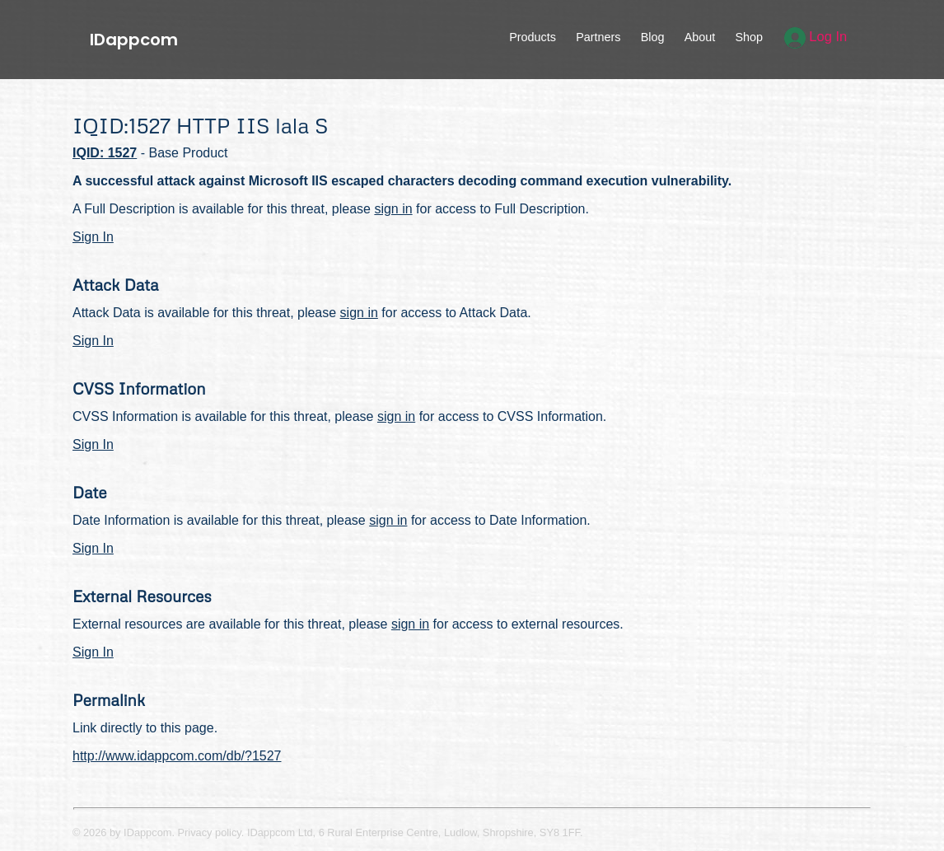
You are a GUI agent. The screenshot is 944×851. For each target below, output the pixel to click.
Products (532, 37)
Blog (653, 37)
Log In (816, 36)
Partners (598, 37)
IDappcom (134, 39)
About (700, 37)
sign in (393, 209)
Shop (749, 37)
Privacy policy (209, 832)
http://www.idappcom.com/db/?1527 (176, 756)
